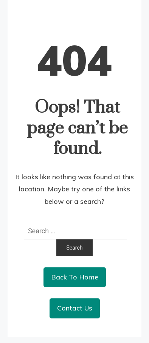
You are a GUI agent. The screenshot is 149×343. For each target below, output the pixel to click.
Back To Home (74, 277)
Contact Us (74, 308)
